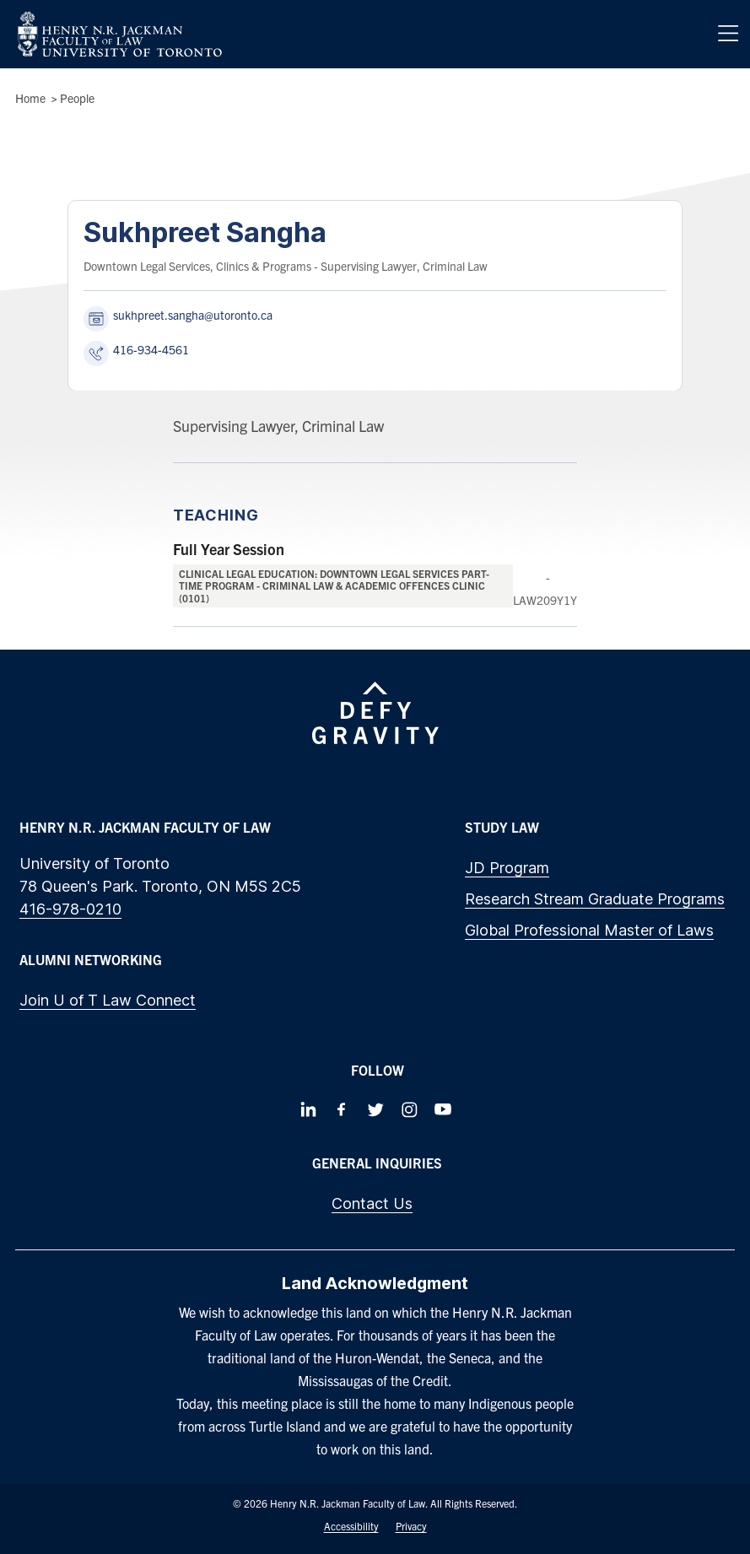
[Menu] (728, 34)
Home (30, 97)
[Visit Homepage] (120, 34)
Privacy (411, 1525)
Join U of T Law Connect (107, 1000)
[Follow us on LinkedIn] (308, 1109)
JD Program (507, 868)
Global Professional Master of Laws (589, 930)
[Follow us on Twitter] (375, 1109)
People (77, 97)
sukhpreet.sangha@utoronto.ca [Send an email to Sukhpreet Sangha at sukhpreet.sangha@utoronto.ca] (192, 314)
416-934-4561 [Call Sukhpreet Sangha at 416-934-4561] (151, 349)
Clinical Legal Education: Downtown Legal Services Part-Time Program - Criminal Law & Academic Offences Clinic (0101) (334, 585)
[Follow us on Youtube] (443, 1109)
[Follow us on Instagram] (409, 1109)
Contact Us (372, 1203)
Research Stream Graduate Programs (595, 899)
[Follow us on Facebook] (341, 1109)
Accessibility (351, 1525)
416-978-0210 (70, 909)
